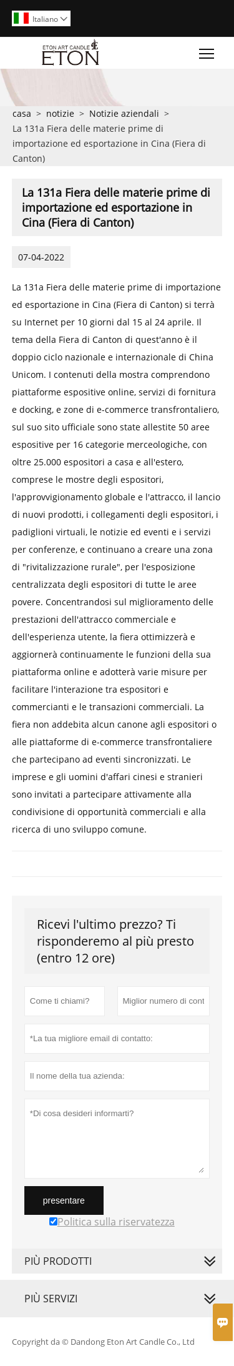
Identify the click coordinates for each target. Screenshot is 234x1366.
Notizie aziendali (124, 113)
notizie (60, 113)
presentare (64, 1200)
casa (21, 113)
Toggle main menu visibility (207, 50)
